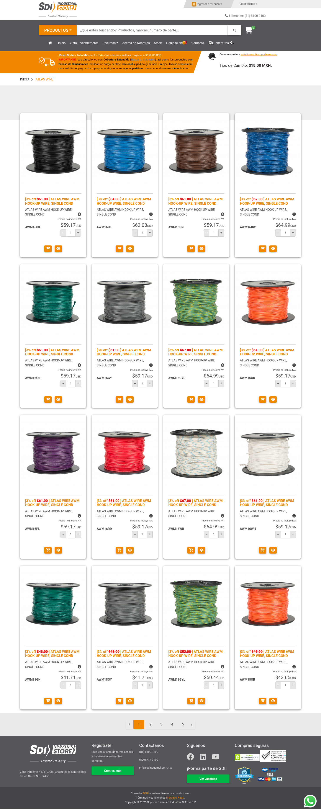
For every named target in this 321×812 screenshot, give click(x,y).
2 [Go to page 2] (150, 724)
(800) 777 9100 (148, 759)
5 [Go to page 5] (183, 724)
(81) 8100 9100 (148, 751)
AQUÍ (145, 793)
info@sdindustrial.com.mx (155, 767)
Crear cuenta (112, 771)
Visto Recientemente (84, 43)
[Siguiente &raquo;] (191, 724)
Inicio (62, 43)
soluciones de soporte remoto (259, 54)
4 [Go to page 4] (172, 724)
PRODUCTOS (56, 30)
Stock (158, 43)
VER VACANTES (208, 779)
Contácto (197, 43)
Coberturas (221, 43)
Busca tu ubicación (143, 59)
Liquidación (176, 43)
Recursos (109, 43)
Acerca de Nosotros (136, 43)
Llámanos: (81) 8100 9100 (247, 16)
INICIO (24, 79)
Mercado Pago (175, 797)
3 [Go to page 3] (161, 724)
